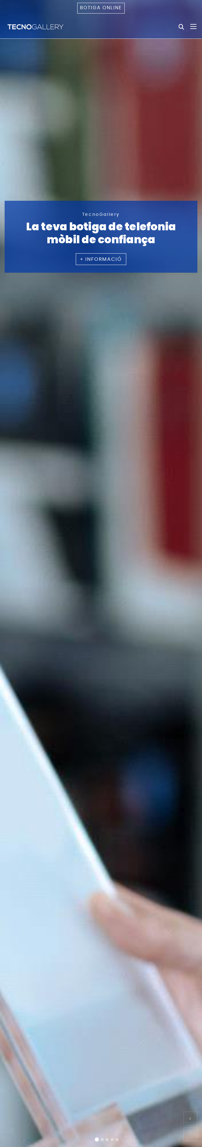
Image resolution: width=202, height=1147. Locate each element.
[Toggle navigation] (193, 26)
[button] (190, 1118)
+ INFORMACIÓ (101, 259)
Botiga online (101, 8)
